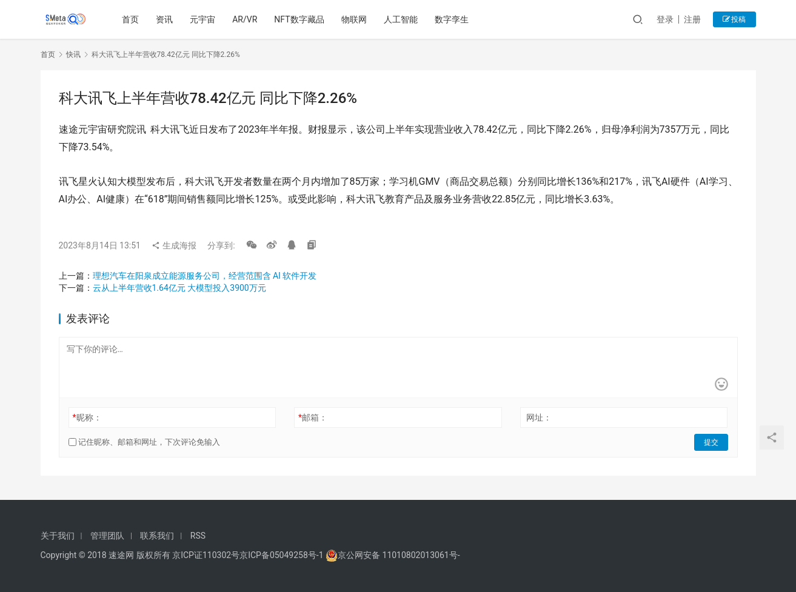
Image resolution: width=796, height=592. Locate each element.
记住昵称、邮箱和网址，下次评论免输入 (144, 442)
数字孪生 (452, 19)
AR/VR (244, 19)
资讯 (164, 19)
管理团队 (107, 535)
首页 (130, 19)
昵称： (86, 417)
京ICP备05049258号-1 (282, 555)
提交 (711, 442)
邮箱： (312, 417)
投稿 (734, 19)
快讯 (73, 54)
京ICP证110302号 (205, 555)
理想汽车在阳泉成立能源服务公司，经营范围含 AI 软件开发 (205, 276)
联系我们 (157, 535)
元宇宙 (202, 19)
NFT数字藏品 (299, 19)
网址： (539, 417)
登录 (665, 19)
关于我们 (58, 535)
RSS (198, 535)
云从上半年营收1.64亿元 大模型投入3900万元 (179, 288)
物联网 (354, 19)
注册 (692, 19)
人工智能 (401, 19)
